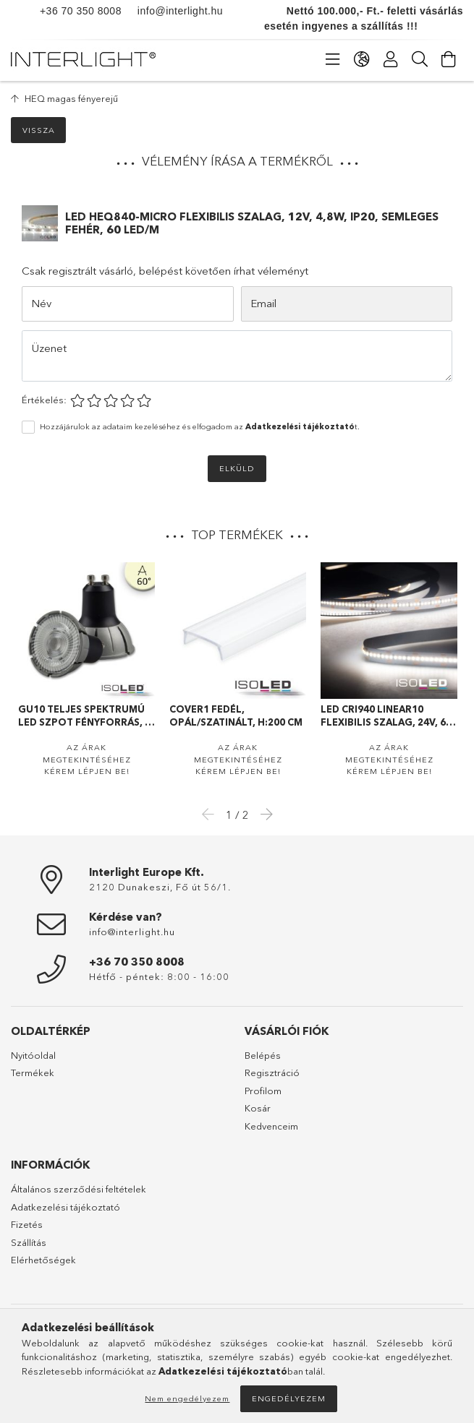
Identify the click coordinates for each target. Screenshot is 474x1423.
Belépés (263, 1055)
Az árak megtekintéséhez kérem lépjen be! (87, 759)
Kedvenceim (271, 1126)
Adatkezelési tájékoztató (65, 1207)
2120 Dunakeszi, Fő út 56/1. (160, 887)
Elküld (237, 468)
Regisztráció (272, 1072)
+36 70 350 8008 (81, 11)
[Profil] (390, 59)
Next (263, 814)
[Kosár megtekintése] (448, 59)
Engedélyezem (289, 1398)
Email (263, 303)
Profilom (263, 1090)
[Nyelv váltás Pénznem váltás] (361, 59)
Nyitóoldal (33, 1055)
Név (41, 303)
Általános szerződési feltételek (78, 1189)
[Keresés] (419, 59)
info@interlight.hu (172, 11)
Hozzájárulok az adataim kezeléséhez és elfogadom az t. (200, 426)
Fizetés (27, 1224)
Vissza (38, 130)
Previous (212, 814)
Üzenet (49, 348)
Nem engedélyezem (187, 1398)
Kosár (258, 1108)
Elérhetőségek (43, 1259)
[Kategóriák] (332, 59)
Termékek (32, 1072)
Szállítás (28, 1242)
